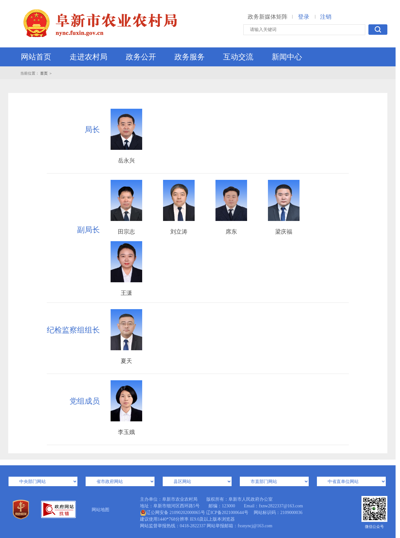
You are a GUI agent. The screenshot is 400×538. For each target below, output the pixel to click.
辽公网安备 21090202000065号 (172, 513)
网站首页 (36, 57)
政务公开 (141, 57)
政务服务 (189, 57)
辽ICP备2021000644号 (227, 512)
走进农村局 (88, 57)
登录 (303, 17)
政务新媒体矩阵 (268, 17)
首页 (44, 73)
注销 (325, 17)
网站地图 (100, 509)
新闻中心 (287, 57)
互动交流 (238, 57)
